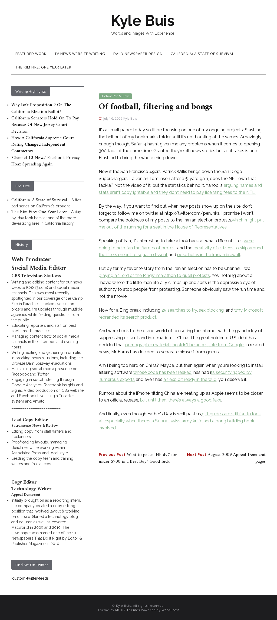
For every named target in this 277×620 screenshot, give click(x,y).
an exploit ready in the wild (189, 379)
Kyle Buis (142, 20)
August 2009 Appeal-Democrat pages (226, 458)
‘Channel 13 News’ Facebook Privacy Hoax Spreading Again (45, 161)
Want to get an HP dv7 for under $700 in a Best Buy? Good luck (138, 458)
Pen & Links (121, 96)
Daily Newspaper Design (138, 53)
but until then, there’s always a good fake (180, 400)
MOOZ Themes (127, 610)
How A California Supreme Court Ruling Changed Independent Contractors (42, 144)
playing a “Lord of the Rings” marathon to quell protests (154, 275)
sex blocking (211, 310)
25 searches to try (179, 310)
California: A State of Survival (202, 53)
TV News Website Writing (80, 53)
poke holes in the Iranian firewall (208, 254)
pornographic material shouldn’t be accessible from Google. (184, 344)
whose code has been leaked (162, 372)
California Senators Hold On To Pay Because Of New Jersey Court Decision (45, 125)
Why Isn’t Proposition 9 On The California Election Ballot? (41, 108)
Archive (106, 96)
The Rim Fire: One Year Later (43, 67)
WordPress (170, 610)
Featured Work (31, 53)
